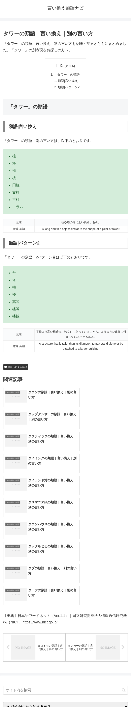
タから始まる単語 (15, 367)
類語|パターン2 (69, 88)
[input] (65, 581)
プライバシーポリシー (97, 694)
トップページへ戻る (33, 694)
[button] (123, 581)
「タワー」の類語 (67, 75)
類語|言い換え (68, 81)
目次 (59, 66)
